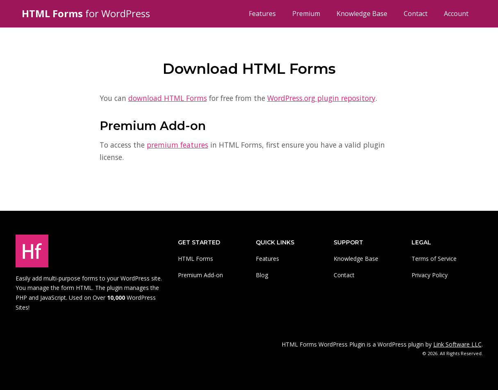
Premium (306, 13)
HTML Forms (195, 258)
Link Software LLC (457, 344)
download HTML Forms (167, 98)
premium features (177, 145)
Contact (416, 13)
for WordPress (86, 13)
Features (262, 13)
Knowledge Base (362, 13)
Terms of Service (434, 258)
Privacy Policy (430, 275)
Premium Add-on (200, 275)
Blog (262, 275)
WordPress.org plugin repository (321, 98)
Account (456, 13)
